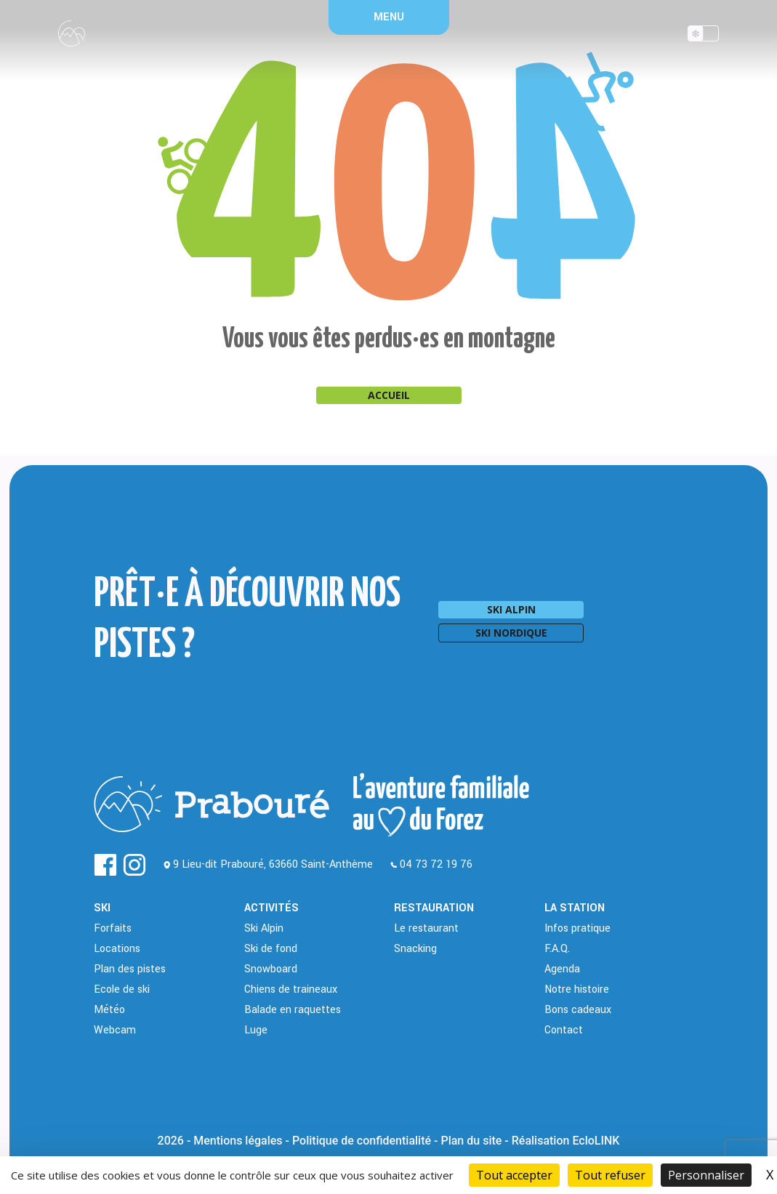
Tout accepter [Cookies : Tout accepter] (514, 1175)
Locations (117, 948)
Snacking (415, 948)
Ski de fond (270, 948)
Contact (563, 1030)
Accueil (389, 395)
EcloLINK (595, 1140)
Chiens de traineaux (290, 989)
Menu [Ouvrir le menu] (389, 17)
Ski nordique (511, 633)
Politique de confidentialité (361, 1140)
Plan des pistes (130, 969)
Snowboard (270, 969)
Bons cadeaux (577, 1009)
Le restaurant (426, 928)
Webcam (115, 1030)
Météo (109, 1009)
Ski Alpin (263, 928)
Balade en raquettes (292, 1009)
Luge (255, 1030)
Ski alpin (511, 609)
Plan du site (471, 1140)
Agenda (562, 969)
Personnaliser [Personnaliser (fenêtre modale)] (706, 1175)
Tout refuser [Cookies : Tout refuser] (610, 1175)
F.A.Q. (557, 948)
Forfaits (113, 928)
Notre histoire (576, 989)
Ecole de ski (122, 989)
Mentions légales (237, 1140)
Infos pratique (577, 928)
